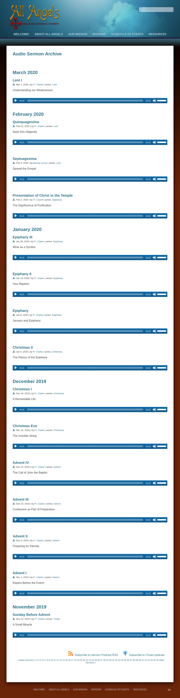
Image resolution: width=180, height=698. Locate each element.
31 (113, 660)
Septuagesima (25, 159)
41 (143, 660)
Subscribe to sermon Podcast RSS (93, 654)
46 (157, 660)
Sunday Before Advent (31, 615)
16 (69, 660)
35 (125, 660)
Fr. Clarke (38, 84)
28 (104, 660)
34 (122, 660)
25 (96, 660)
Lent (54, 84)
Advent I (20, 573)
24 (93, 660)
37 (131, 660)
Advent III (20, 499)
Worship (99, 34)
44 (151, 660)
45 (154, 660)
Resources (157, 34)
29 (107, 660)
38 (134, 660)
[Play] (15, 100)
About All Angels (48, 34)
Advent (57, 467)
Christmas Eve (25, 426)
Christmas (57, 351)
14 (63, 660)
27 (101, 660)
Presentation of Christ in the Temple (43, 195)
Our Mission (77, 34)
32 (116, 660)
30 (110, 660)
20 (81, 660)
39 (137, 660)
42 (145, 660)
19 (78, 660)
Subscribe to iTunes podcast (143, 654)
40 (140, 660)
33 (119, 660)
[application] (90, 100)
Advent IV (21, 463)
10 (51, 660)
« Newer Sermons (25, 660)
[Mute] (154, 100)
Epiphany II (22, 274)
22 (87, 660)
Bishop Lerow (40, 163)
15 (66, 660)
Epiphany (57, 199)
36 (128, 660)
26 (98, 660)
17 (72, 660)
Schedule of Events (127, 34)
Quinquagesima (26, 122)
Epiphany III (22, 237)
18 (75, 660)
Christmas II (23, 347)
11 (54, 660)
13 (60, 660)
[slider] (85, 100)
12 (57, 660)
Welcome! (21, 34)
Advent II (20, 536)
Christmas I (22, 389)
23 (90, 660)
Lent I (17, 80)
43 (148, 660)
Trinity (57, 619)
